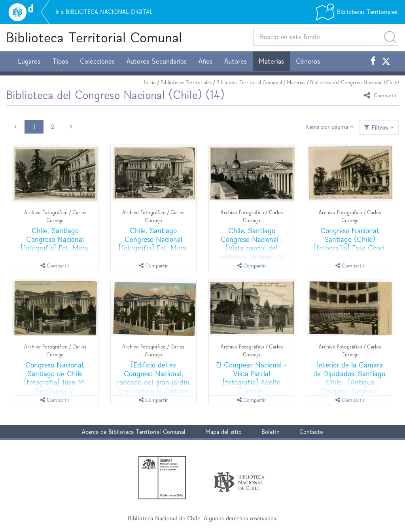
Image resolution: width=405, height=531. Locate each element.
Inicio (150, 82)
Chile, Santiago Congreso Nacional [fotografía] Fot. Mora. (55, 239)
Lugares (29, 61)
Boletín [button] (270, 431)
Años (205, 61)
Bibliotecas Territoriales (186, 82)
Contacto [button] (311, 431)
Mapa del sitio (223, 431)
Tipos (60, 61)
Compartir (381, 95)
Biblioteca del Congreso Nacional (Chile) (354, 82)
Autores (235, 61)
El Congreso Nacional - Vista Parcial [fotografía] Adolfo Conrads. (251, 377)
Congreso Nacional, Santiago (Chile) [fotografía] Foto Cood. (350, 239)
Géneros (308, 61)
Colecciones (97, 61)
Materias (271, 61)
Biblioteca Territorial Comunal (94, 37)
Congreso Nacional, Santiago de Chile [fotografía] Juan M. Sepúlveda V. (55, 377)
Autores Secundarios (157, 61)
